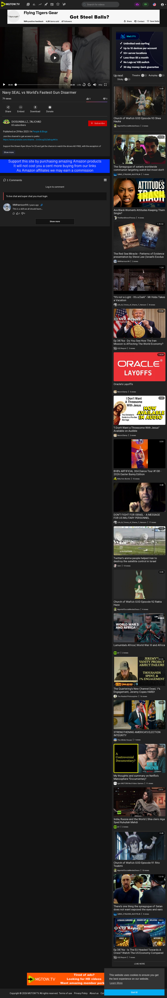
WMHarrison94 (20, 204)
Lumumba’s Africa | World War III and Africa (139, 645)
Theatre (136, 75)
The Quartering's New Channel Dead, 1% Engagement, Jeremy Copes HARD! (137, 690)
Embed (20, 109)
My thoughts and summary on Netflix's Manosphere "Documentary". (136, 777)
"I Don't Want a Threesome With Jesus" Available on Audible (136, 429)
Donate (50, 109)
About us (94, 993)
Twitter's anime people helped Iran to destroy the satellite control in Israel (135, 560)
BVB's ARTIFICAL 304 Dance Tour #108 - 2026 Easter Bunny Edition (137, 473)
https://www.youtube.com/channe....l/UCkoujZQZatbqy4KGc (30, 139)
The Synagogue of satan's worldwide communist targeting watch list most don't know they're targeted (139, 169)
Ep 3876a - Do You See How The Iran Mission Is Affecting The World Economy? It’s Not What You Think (138, 344)
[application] (55, 58)
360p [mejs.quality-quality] (100, 85)
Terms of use (65, 993)
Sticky (120, 79)
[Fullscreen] (105, 84)
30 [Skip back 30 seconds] (84, 84)
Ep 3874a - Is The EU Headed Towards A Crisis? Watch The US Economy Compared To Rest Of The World (138, 953)
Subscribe (98, 123)
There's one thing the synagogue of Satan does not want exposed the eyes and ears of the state (138, 909)
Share (8, 109)
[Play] (4, 84)
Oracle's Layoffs (123, 384)
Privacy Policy (81, 993)
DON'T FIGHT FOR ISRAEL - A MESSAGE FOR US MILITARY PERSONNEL (137, 516)
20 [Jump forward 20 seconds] (89, 84)
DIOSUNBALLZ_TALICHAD (26, 121)
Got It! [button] (134, 992)
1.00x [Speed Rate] (79, 85)
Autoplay (153, 75)
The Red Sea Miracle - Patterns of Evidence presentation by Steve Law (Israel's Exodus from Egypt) (139, 256)
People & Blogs (40, 131)
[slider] (41, 84)
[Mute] (94, 84)
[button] (154, 4)
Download (35, 109)
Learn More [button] (116, 983)
